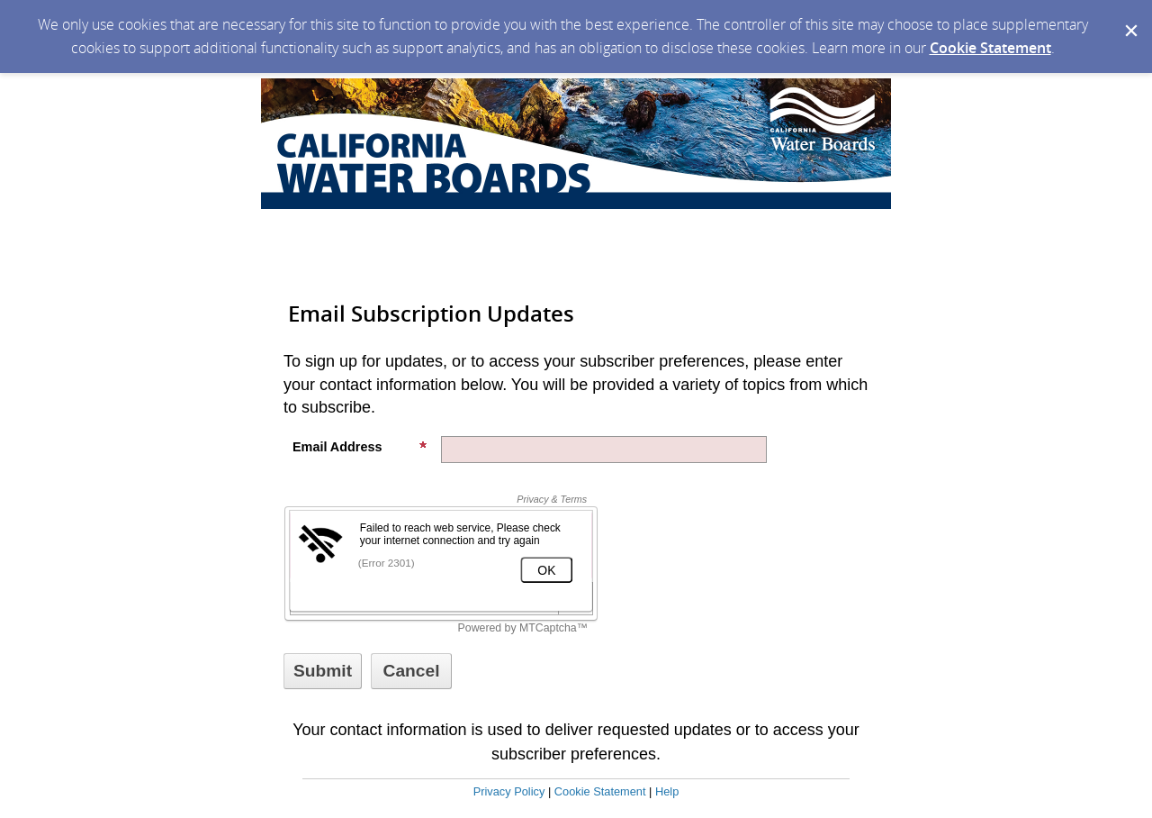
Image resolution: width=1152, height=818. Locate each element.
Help (667, 791)
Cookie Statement (990, 48)
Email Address (360, 447)
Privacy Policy (509, 791)
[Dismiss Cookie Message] (1129, 17)
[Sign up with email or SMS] (323, 671)
